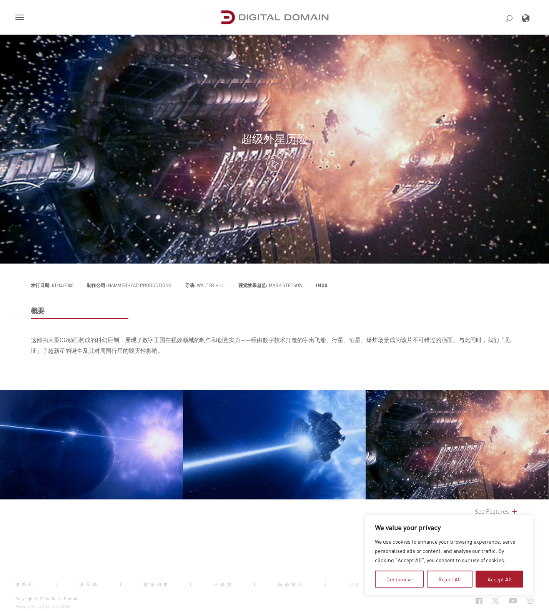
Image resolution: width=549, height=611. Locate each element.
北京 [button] (354, 584)
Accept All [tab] (499, 579)
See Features (496, 511)
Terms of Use (57, 606)
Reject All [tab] (449, 579)
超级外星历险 (274, 138)
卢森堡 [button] (223, 584)
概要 (38, 310)
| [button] (57, 584)
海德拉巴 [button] (291, 584)
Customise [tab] (399, 579)
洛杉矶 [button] (25, 584)
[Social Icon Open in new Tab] (479, 601)
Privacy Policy (28, 606)
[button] (21, 18)
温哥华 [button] (89, 584)
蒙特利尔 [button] (156, 584)
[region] (449, 555)
